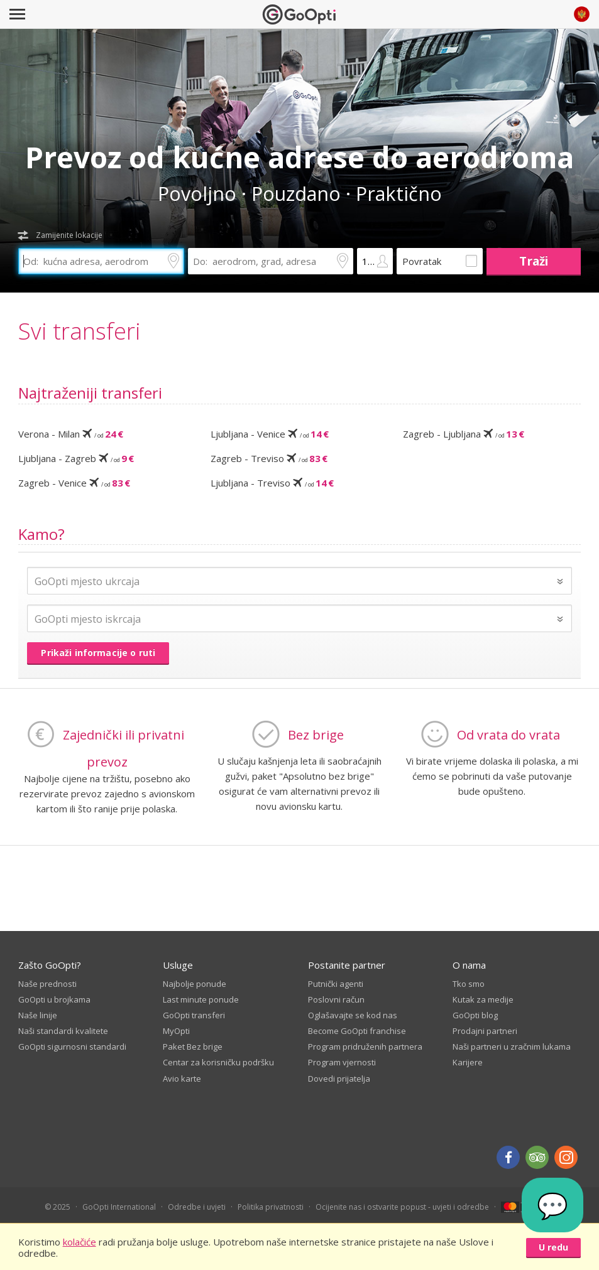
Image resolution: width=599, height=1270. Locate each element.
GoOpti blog (475, 1015)
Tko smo (469, 983)
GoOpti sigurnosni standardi (72, 1046)
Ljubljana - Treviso (272, 482)
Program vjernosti (342, 1062)
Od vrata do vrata (508, 734)
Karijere (468, 1062)
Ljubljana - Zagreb (76, 458)
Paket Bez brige (193, 1046)
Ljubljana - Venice (270, 434)
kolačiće (79, 1241)
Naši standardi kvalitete (63, 1030)
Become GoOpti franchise (357, 1030)
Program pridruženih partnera (365, 1046)
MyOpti (176, 1030)
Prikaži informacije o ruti (98, 653)
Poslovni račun (336, 999)
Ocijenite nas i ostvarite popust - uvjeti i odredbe (402, 1207)
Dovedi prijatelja (339, 1078)
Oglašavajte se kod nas (352, 1015)
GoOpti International (119, 1207)
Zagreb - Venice (74, 482)
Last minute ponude (201, 999)
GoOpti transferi (194, 1015)
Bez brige (316, 734)
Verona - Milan (70, 434)
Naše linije (37, 1015)
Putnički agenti (335, 983)
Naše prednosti (47, 983)
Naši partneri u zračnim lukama (512, 1046)
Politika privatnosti (271, 1207)
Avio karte (182, 1078)
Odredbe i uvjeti (197, 1207)
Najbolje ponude (194, 983)
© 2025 (57, 1207)
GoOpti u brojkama (54, 999)
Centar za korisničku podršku (218, 1062)
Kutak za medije (483, 999)
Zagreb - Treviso (269, 458)
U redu (554, 1247)
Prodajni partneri (485, 1030)
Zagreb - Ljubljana (463, 434)
